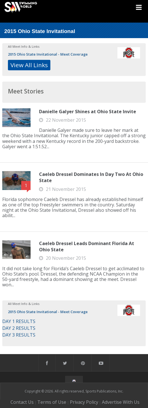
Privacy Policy (84, 402)
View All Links (29, 65)
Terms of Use (51, 402)
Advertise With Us (121, 402)
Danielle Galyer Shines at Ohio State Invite (87, 111)
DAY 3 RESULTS (18, 335)
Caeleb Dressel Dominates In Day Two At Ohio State (91, 177)
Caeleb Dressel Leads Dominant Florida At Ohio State (86, 246)
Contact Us (22, 402)
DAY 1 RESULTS (18, 321)
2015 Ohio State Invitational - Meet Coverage (48, 54)
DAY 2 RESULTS (18, 328)
